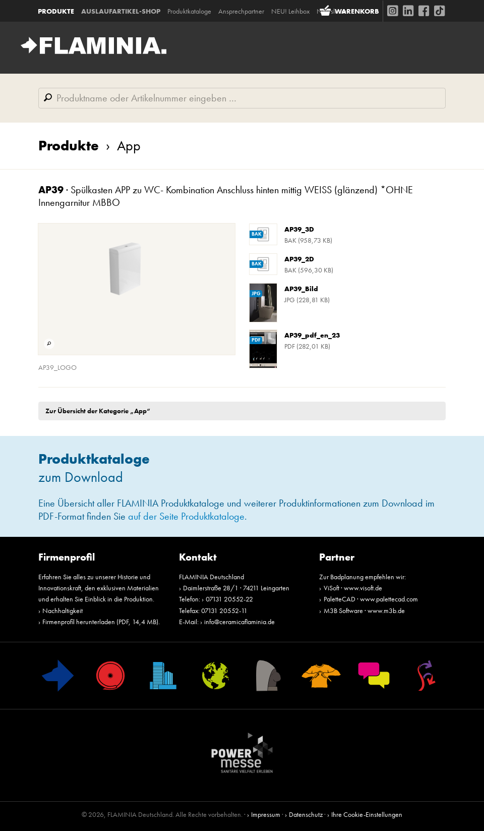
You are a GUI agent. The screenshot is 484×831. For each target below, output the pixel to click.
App (120, 145)
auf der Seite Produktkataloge (186, 516)
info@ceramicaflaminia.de (239, 621)
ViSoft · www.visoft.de (353, 587)
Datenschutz (306, 814)
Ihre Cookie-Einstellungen (366, 814)
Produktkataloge (190, 10)
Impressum (265, 814)
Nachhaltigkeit (62, 610)
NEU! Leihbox (291, 10)
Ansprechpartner (242, 10)
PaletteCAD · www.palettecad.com (371, 598)
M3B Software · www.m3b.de (364, 610)
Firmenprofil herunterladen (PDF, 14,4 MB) (100, 621)
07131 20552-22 (229, 598)
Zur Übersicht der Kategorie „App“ (97, 410)
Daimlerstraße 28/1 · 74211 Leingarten (236, 587)
